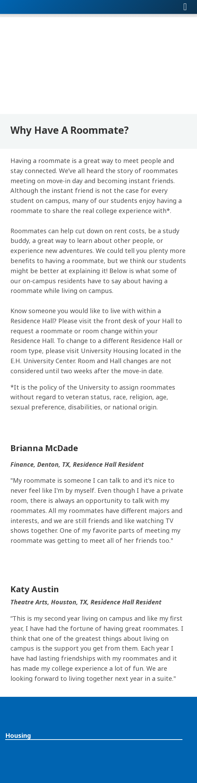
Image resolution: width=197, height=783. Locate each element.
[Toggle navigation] (185, 7)
